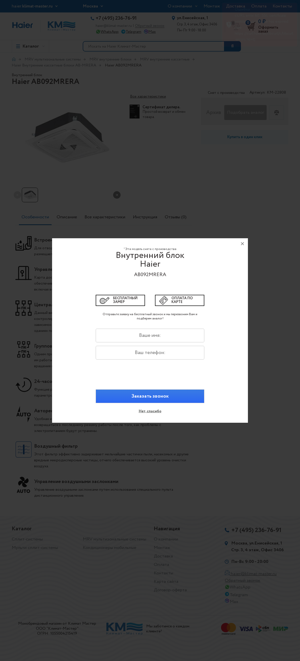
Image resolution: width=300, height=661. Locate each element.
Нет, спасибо (150, 411)
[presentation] (150, 378)
